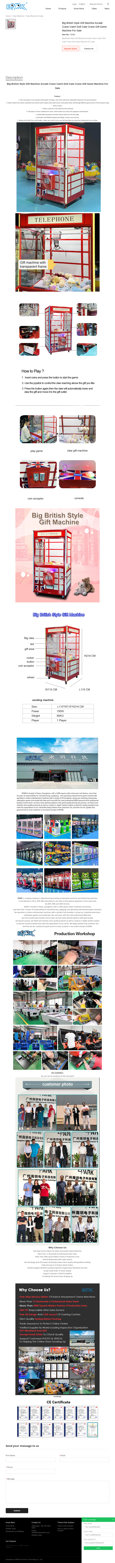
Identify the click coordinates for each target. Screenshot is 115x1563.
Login (74, 4)
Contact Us (88, 48)
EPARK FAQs (37, 1535)
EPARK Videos (24, 1545)
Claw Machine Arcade (34, 16)
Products (62, 8)
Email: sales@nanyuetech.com (41, 1531)
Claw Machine (18, 16)
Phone (9, 1467)
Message (10, 1479)
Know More (79, 8)
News (107, 8)
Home (48, 8)
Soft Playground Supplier (11, 1546)
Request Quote (96, 4)
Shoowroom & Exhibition (15, 1531)
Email (62, 1455)
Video (94, 8)
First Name (10, 1455)
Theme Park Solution (65, 1526)
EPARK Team (11, 1529)
